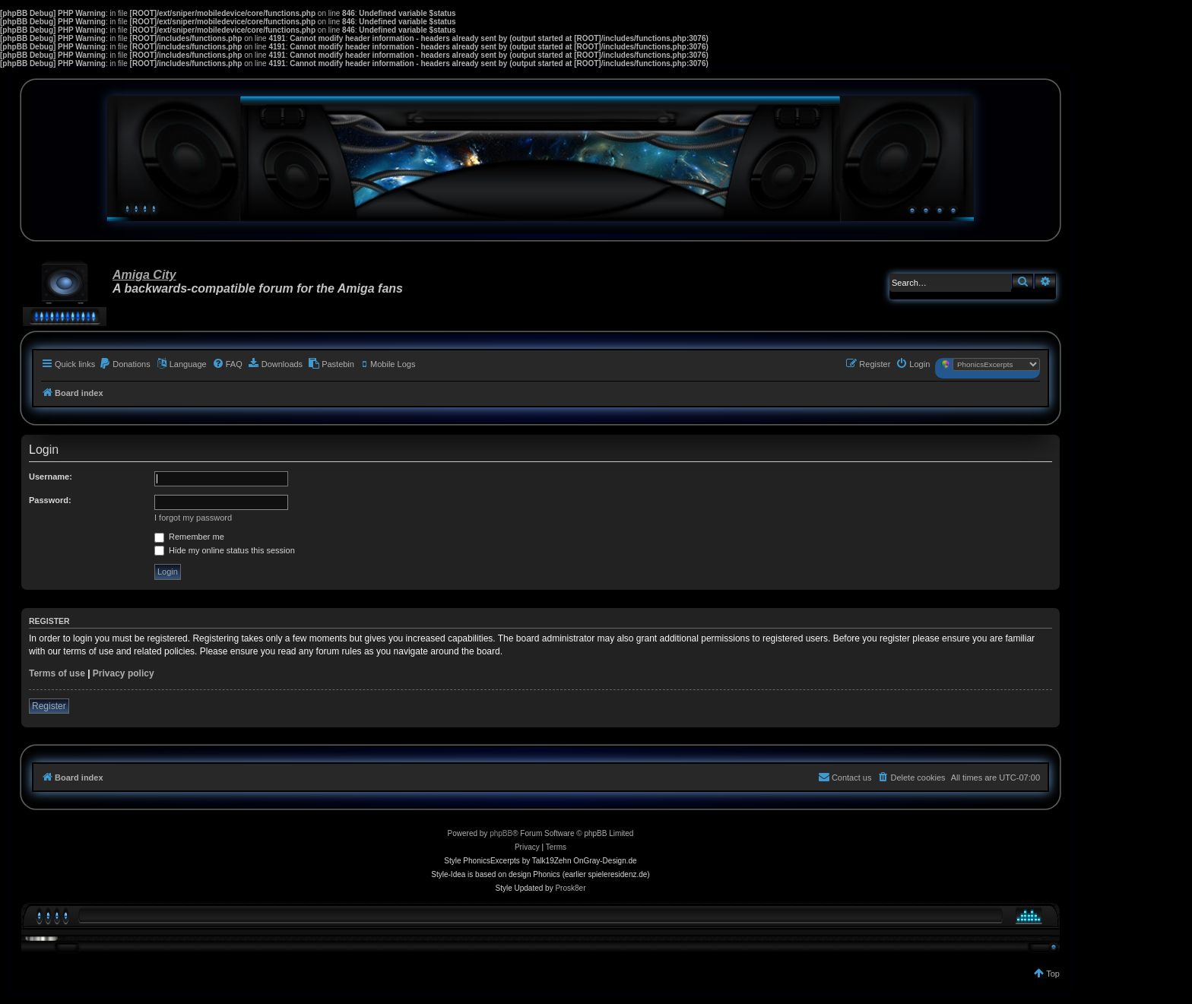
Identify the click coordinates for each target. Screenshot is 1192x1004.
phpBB (501, 833)
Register (49, 706)
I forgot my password (193, 517)
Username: (50, 476)
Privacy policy (123, 673)
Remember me (189, 536)
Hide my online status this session (224, 550)
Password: (50, 500)
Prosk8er (570, 888)
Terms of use (57, 673)
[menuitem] (125, 364)
